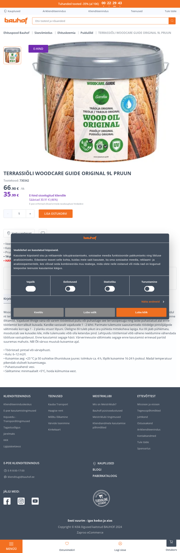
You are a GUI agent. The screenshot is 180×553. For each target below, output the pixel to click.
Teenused (137, 11)
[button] (12, 55)
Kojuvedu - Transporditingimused (17, 419)
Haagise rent (55, 410)
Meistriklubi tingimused (107, 417)
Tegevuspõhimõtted (149, 410)
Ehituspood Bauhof (17, 33)
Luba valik (89, 312)
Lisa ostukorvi (55, 214)
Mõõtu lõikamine (58, 417)
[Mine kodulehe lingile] (16, 20)
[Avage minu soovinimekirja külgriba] (67, 545)
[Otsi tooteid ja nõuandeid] (100, 20)
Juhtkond (142, 417)
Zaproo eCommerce (90, 532)
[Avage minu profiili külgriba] (120, 545)
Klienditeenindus (98, 11)
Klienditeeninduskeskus (18, 404)
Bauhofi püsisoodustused (108, 410)
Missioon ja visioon (148, 404)
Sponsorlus (143, 448)
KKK (6, 440)
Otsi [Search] (172, 21)
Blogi (97, 469)
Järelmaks (9, 433)
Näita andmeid (151, 301)
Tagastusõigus (12, 427)
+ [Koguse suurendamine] (30, 214)
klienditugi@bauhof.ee (21, 477)
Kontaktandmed (146, 435)
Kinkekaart (54, 429)
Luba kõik (141, 312)
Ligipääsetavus (12, 446)
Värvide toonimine (59, 423)
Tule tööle (170, 11)
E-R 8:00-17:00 (16, 470)
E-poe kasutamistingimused (20, 410)
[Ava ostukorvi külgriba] (171, 544)
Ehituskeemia (66, 33)
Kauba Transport (58, 404)
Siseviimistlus (43, 33)
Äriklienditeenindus (54, 11)
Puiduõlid (87, 33)
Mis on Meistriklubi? (104, 404)
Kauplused (12, 11)
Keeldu (38, 312)
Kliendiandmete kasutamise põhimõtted (109, 425)
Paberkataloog (105, 476)
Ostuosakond (145, 423)
